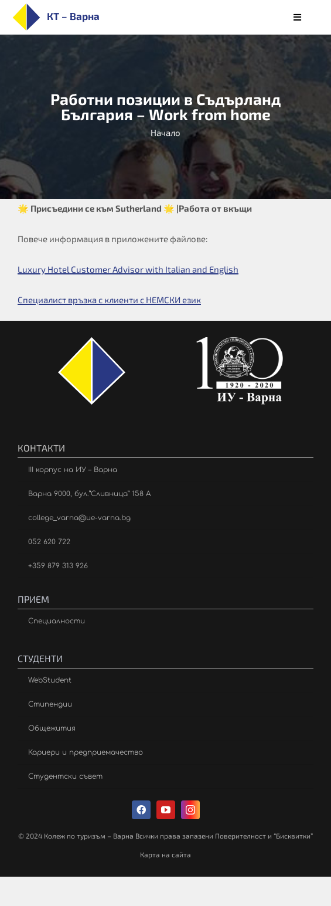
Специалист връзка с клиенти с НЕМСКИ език (109, 299)
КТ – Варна (73, 16)
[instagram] (190, 809)
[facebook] (141, 809)
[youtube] (165, 809)
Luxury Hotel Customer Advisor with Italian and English (128, 269)
